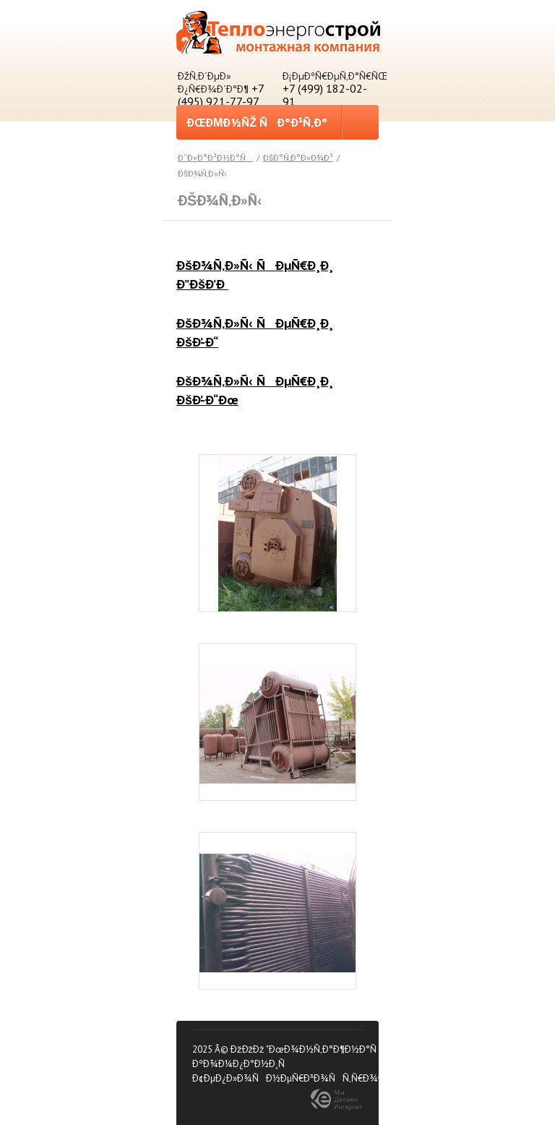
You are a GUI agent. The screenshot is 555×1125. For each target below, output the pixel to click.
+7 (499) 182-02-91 (325, 95)
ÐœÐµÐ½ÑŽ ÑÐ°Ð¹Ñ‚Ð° (256, 126)
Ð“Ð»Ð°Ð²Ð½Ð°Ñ (215, 157)
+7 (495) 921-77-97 (221, 95)
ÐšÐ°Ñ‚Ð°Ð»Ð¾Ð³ (298, 157)
